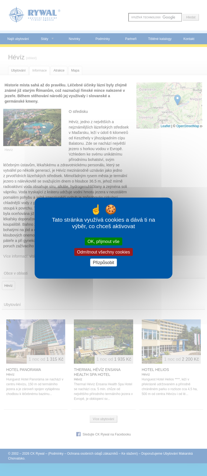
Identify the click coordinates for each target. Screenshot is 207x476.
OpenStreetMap (187, 126)
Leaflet (165, 126)
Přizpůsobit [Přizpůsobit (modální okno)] (103, 262)
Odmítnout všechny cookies (103, 251)
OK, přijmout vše (103, 241)
